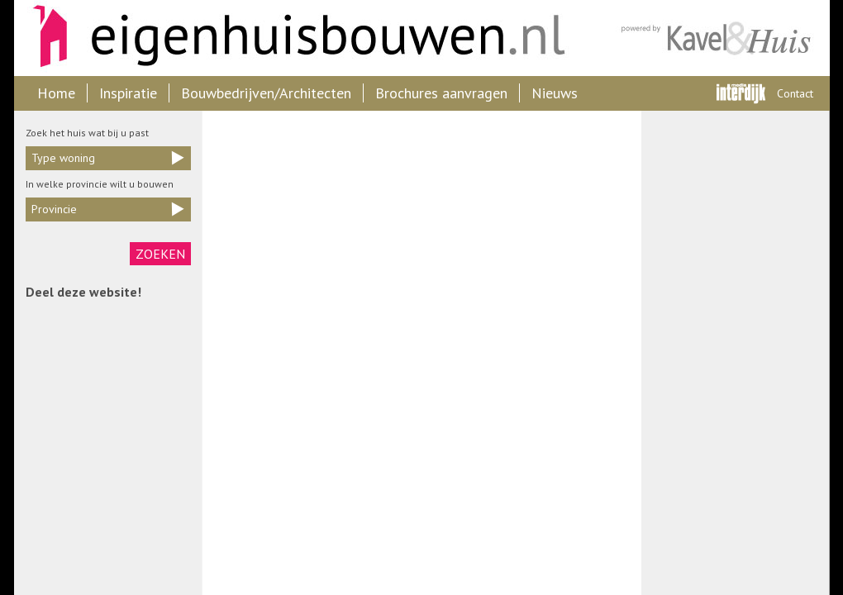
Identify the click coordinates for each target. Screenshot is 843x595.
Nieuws (554, 92)
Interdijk (741, 93)
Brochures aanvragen (441, 92)
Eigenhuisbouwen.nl (291, 38)
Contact (795, 93)
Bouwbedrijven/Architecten (266, 92)
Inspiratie (128, 92)
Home (56, 92)
